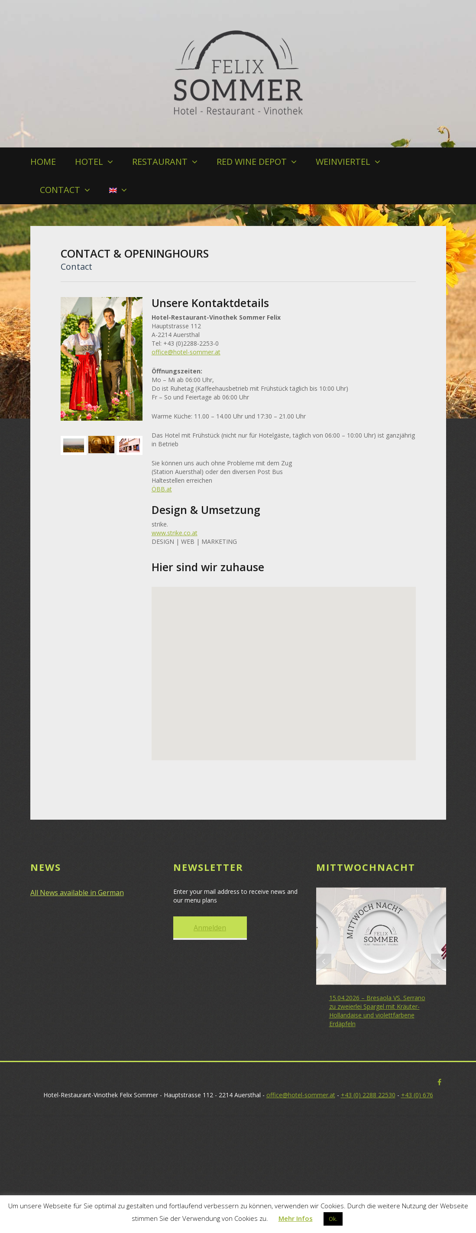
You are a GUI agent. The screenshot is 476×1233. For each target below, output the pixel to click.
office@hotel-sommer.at (186, 352)
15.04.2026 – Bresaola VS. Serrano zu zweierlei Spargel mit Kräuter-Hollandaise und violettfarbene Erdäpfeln (377, 1011)
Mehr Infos (295, 1218)
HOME (43, 161)
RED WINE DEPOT (252, 161)
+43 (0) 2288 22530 (368, 1095)
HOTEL (89, 161)
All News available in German (77, 892)
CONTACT (60, 190)
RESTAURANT (160, 161)
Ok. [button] (333, 1219)
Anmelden (210, 927)
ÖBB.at (162, 489)
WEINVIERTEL (343, 161)
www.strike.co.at (175, 533)
